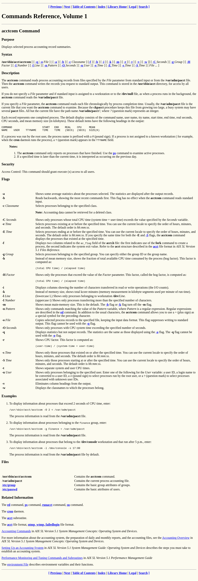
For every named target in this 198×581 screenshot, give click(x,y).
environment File (17, 569)
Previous (56, 6)
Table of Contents (84, 6)
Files (5, 466)
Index (101, 6)
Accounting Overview (175, 542)
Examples (9, 399)
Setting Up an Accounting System (23, 552)
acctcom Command (21, 30)
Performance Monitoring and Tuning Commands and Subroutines (42, 562)
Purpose (8, 39)
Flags (6, 180)
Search (143, 6)
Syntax (7, 54)
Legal (132, 6)
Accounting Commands (16, 535)
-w (145, 62)
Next (67, 6)
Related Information (17, 502)
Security (8, 165)
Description (10, 73)
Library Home (117, 6)
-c (69, 62)
